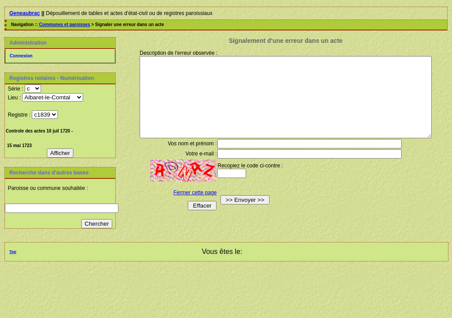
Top (12, 252)
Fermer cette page (189, 208)
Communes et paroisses (64, 24)
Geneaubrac (24, 13)
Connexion (21, 55)
